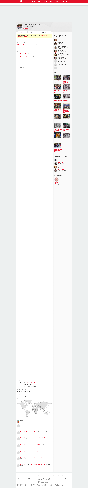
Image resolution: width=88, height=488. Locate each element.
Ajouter (26, 28)
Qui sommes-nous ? (21, 478)
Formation (34, 478)
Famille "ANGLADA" (62, 64)
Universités (43, 4)
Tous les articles (42, 478)
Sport (39, 1)
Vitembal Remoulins (34, 431)
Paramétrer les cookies (61, 478)
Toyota (18, 66)
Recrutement (48, 478)
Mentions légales (67, 478)
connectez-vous (44, 35)
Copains (46, 32)
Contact (26, 478)
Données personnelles (53, 478)
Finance (51, 1)
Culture (45, 1)
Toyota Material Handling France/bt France (38, 424)
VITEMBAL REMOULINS (22, 62)
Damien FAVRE (61, 169)
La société (38, 478)
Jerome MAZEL (56, 183)
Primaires (38, 4)
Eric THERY (60, 162)
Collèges (33, 4)
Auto (57, 1)
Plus (62, 1)
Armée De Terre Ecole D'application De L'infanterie (28, 59)
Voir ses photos (68, 152)
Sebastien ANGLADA (62, 57)
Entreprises (49, 4)
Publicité (31, 478)
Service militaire (57, 4)
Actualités (32, 1)
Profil (23, 32)
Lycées (29, 4)
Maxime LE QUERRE (62, 166)
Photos (34, 32)
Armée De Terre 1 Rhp (22, 53)
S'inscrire (18, 4)
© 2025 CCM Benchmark (46, 479)
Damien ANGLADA (61, 42)
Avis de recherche (65, 4)
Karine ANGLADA (61, 38)
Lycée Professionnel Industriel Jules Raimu (26, 47)
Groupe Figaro (40, 479)
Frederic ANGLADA (23, 424)
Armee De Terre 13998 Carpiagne (24, 56)
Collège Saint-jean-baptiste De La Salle (26, 44)
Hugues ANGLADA (61, 50)
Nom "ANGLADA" (61, 61)
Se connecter (24, 4)
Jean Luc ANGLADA (62, 46)
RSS (28, 478)
